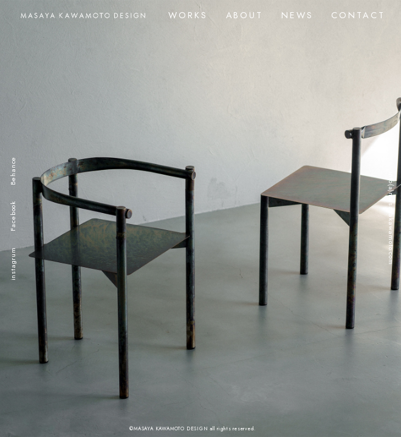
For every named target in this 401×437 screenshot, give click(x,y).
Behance (13, 171)
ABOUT (244, 15)
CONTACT (358, 15)
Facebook (13, 216)
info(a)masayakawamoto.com (391, 218)
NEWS (297, 15)
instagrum (13, 263)
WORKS (187, 15)
